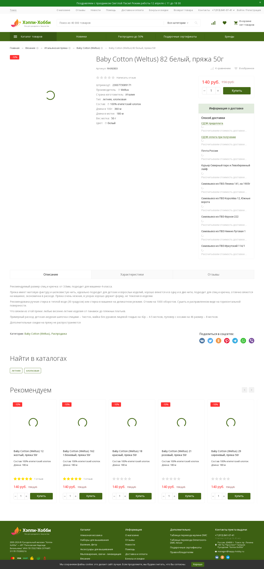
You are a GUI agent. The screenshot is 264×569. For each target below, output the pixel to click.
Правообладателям (181, 552)
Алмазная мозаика (91, 535)
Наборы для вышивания (94, 540)
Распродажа (59, 333)
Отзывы (80, 10)
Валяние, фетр (88, 544)
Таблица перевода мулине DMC (188, 535)
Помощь (111, 10)
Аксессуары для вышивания (96, 549)
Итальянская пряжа (56, 48)
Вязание (30, 48)
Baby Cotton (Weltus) (88, 48)
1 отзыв (38, 478)
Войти (240, 10)
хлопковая (32, 370)
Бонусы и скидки (158, 10)
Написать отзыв (126, 77)
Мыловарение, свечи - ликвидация (100, 554)
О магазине (63, 10)
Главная (14, 48)
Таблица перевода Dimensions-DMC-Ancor (188, 541)
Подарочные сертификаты (180, 36)
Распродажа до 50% (130, 36)
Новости (96, 10)
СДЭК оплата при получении (218, 137)
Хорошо (197, 564)
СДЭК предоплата (212, 123)
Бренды (229, 36)
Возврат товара (183, 10)
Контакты (204, 10)
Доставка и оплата (132, 10)
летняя (16, 370)
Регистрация (253, 10)
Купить (237, 91)
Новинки (81, 36)
